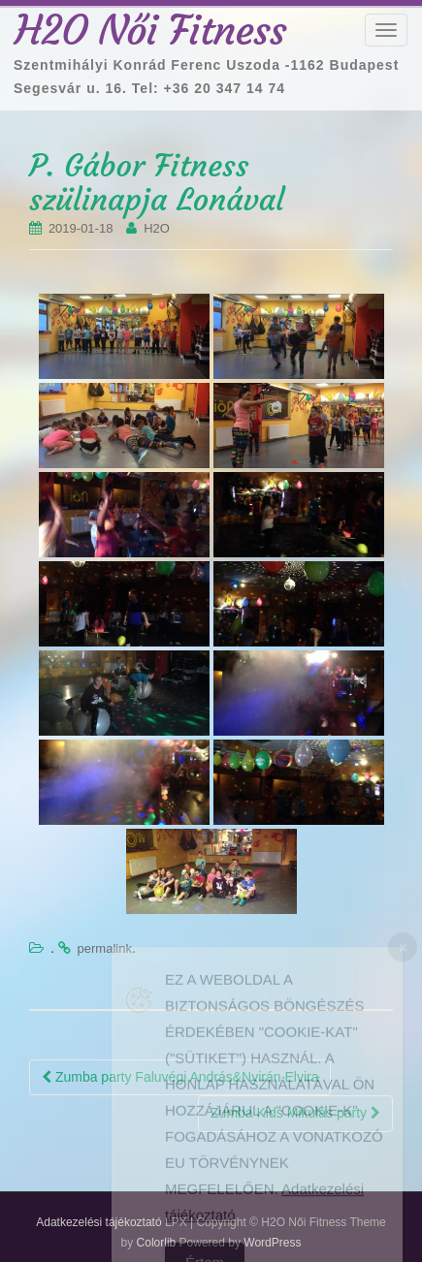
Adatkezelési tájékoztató (98, 1222)
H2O (157, 228)
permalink (105, 948)
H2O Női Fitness (150, 30)
